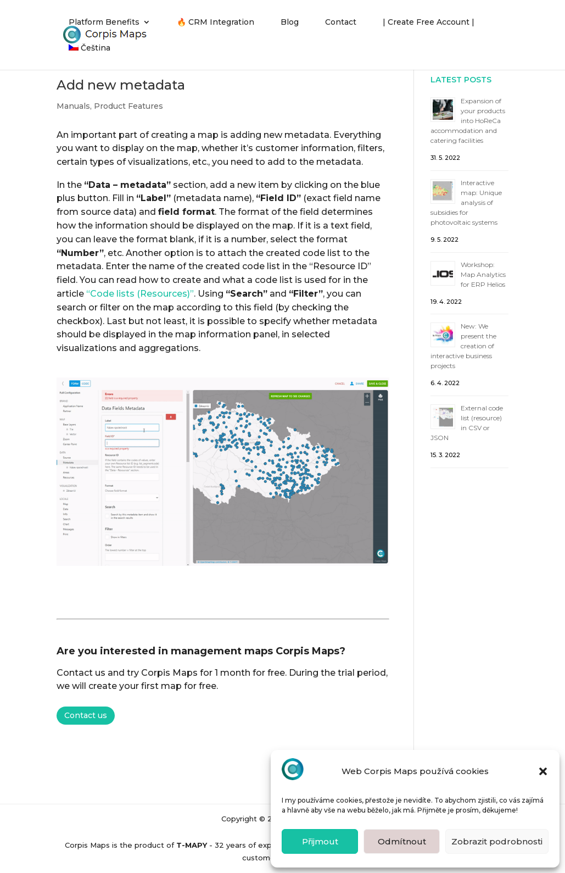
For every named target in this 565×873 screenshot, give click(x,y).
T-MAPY (191, 845)
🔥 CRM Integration (215, 22)
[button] (543, 771)
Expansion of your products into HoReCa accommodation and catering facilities (467, 120)
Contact (340, 22)
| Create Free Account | (428, 22)
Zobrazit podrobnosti (496, 841)
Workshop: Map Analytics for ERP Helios (483, 274)
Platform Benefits (104, 22)
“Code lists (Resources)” (140, 293)
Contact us (85, 715)
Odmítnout (402, 841)
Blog (290, 22)
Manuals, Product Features (110, 106)
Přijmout (320, 841)
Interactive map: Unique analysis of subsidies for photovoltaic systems (466, 202)
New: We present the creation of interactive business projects (463, 346)
